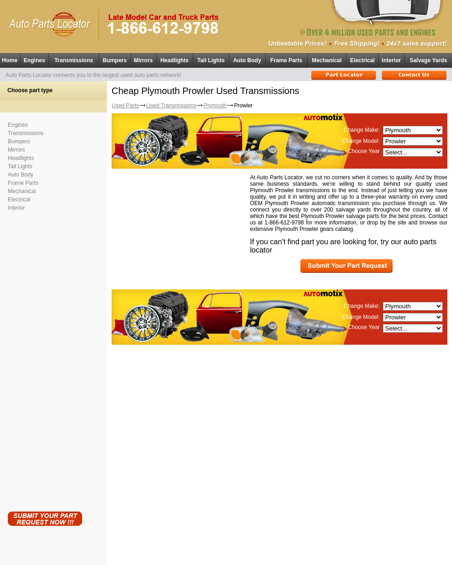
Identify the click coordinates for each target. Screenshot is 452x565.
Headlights (175, 60)
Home (9, 60)
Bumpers (115, 60)
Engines (34, 60)
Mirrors (143, 60)
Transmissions (73, 60)
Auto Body (247, 60)
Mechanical (327, 60)
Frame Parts (286, 60)
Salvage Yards (428, 60)
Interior (391, 60)
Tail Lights (211, 60)
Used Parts (125, 105)
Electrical (362, 60)
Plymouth (214, 105)
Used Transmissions (171, 105)
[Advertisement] (45, 359)
